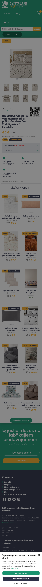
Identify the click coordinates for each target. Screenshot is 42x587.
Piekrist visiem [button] (21, 573)
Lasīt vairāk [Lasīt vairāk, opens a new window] (15, 568)
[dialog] (21, 293)
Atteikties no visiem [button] (21, 579)
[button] (21, 583)
